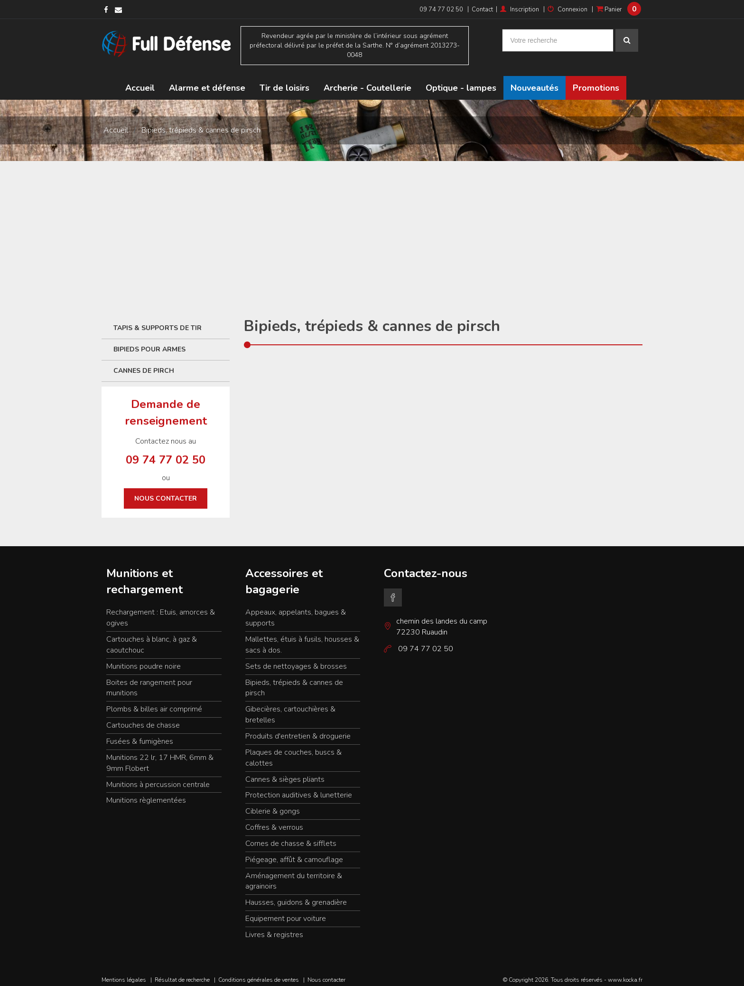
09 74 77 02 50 (441, 9)
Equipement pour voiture (285, 911)
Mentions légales (124, 972)
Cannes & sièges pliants (285, 772)
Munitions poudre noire (143, 659)
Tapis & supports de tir (157, 320)
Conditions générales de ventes (258, 972)
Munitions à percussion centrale (158, 777)
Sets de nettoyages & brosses (296, 659)
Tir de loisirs (284, 80)
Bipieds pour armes (149, 342)
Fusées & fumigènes (139, 734)
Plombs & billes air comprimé (154, 702)
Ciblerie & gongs (272, 804)
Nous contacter (165, 491)
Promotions (596, 80)
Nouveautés (534, 80)
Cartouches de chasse (143, 718)
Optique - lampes (461, 80)
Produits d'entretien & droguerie (298, 729)
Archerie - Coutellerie (367, 80)
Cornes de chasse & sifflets (290, 836)
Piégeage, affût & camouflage (294, 852)
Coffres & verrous (274, 820)
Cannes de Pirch (143, 363)
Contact (482, 9)
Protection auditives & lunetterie (298, 788)
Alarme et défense (207, 80)
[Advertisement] (372, 225)
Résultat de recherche (182, 972)
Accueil (140, 80)
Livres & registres (274, 927)
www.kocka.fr (625, 972)
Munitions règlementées (146, 793)
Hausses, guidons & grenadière (296, 895)
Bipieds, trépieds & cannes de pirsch (200, 123)
